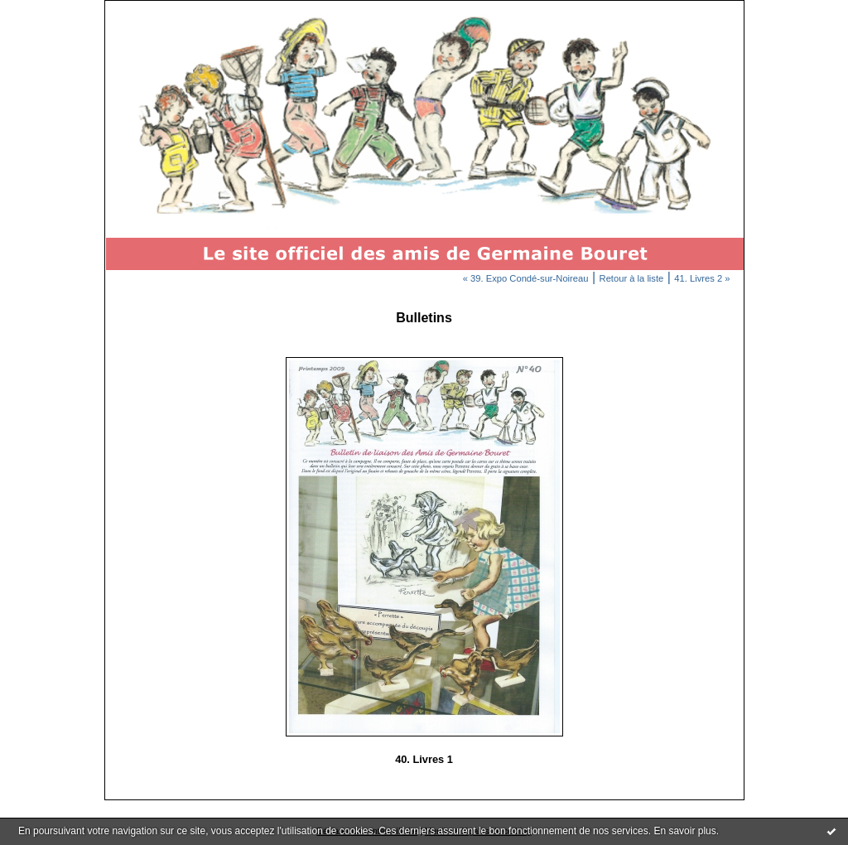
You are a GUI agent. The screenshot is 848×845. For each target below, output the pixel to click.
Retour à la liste (632, 278)
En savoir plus (684, 831)
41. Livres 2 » (702, 278)
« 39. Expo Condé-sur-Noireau (526, 278)
